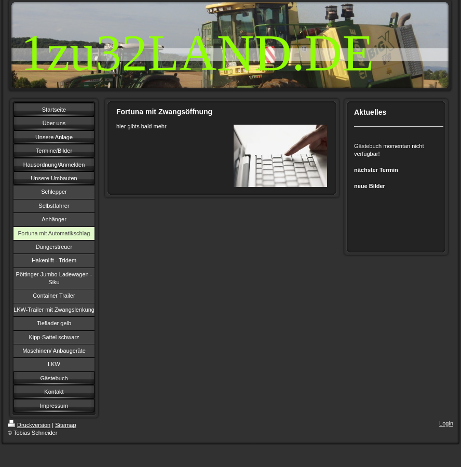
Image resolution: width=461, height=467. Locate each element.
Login (446, 423)
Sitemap (65, 425)
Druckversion (29, 425)
